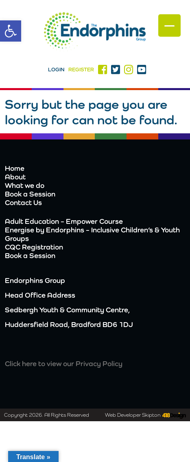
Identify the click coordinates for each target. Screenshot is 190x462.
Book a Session (30, 194)
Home (14, 168)
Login (56, 69)
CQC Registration (34, 247)
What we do (24, 185)
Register (81, 69)
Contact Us (23, 202)
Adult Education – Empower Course (64, 221)
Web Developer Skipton (132, 415)
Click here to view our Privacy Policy (63, 363)
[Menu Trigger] (169, 25)
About (15, 176)
